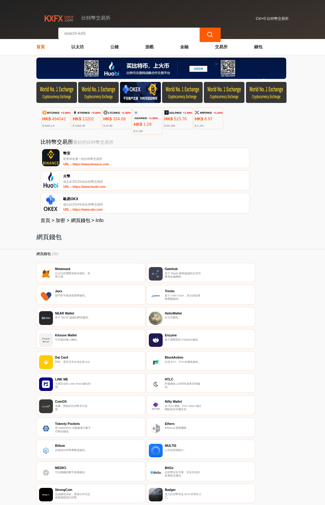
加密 (60, 176)
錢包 (258, 44)
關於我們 (131, 469)
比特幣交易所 (135, 498)
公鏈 (114, 44)
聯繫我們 (102, 469)
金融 (184, 44)
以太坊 (77, 44)
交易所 (221, 44)
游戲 (149, 44)
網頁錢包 (80, 176)
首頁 (40, 44)
